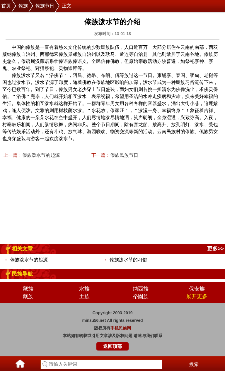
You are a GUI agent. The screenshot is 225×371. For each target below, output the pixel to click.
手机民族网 (120, 328)
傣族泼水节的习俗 (128, 259)
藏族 (28, 289)
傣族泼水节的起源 (41, 155)
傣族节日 (44, 5)
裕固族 (141, 296)
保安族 (197, 289)
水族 (84, 289)
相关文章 (22, 249)
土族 (84, 296)
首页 (6, 5)
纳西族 (141, 289)
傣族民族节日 (124, 155)
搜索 (194, 364)
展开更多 (196, 296)
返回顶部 (112, 346)
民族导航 (22, 274)
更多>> (215, 249)
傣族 (23, 5)
